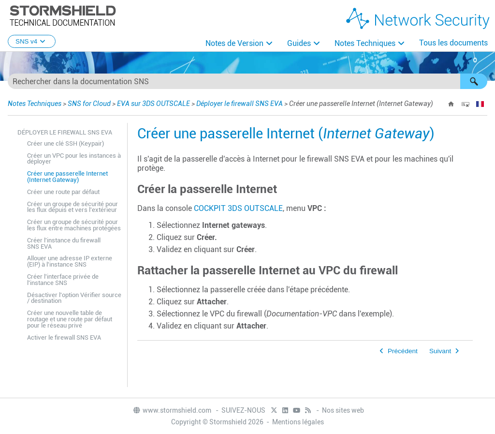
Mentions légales (298, 422)
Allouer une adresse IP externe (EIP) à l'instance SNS (69, 261)
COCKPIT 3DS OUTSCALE (238, 208)
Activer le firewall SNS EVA (64, 337)
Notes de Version (234, 43)
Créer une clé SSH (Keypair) (65, 143)
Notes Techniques (365, 43)
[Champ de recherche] (247, 81)
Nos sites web (343, 410)
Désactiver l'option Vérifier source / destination (74, 298)
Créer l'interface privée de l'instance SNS (63, 279)
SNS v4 (31, 41)
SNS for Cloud (89, 103)
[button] (473, 81)
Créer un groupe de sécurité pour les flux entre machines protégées (74, 225)
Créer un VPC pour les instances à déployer (74, 158)
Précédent (403, 351)
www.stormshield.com (172, 410)
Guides (299, 43)
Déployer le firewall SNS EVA (239, 103)
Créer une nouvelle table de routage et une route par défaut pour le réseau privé (69, 319)
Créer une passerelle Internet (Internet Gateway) (67, 176)
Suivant (440, 351)
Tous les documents (453, 42)
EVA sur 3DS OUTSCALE (153, 103)
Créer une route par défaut (63, 191)
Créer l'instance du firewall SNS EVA (64, 243)
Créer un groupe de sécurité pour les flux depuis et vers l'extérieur (72, 207)
